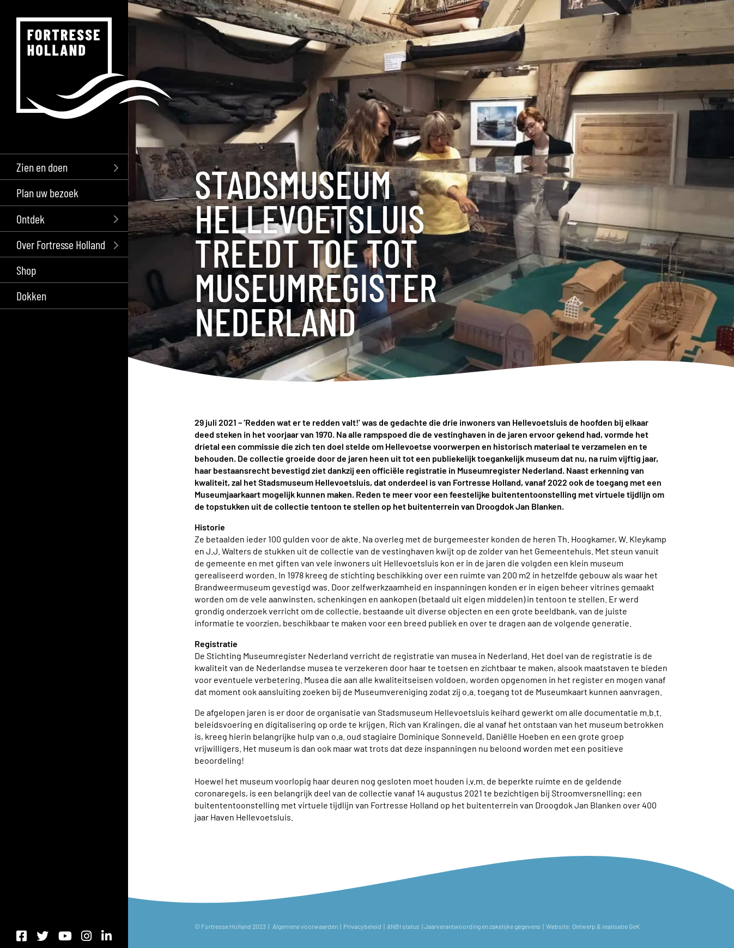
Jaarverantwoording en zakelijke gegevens (482, 926)
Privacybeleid (362, 926)
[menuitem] (64, 166)
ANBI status (404, 926)
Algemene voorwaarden (305, 926)
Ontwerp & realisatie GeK (607, 926)
